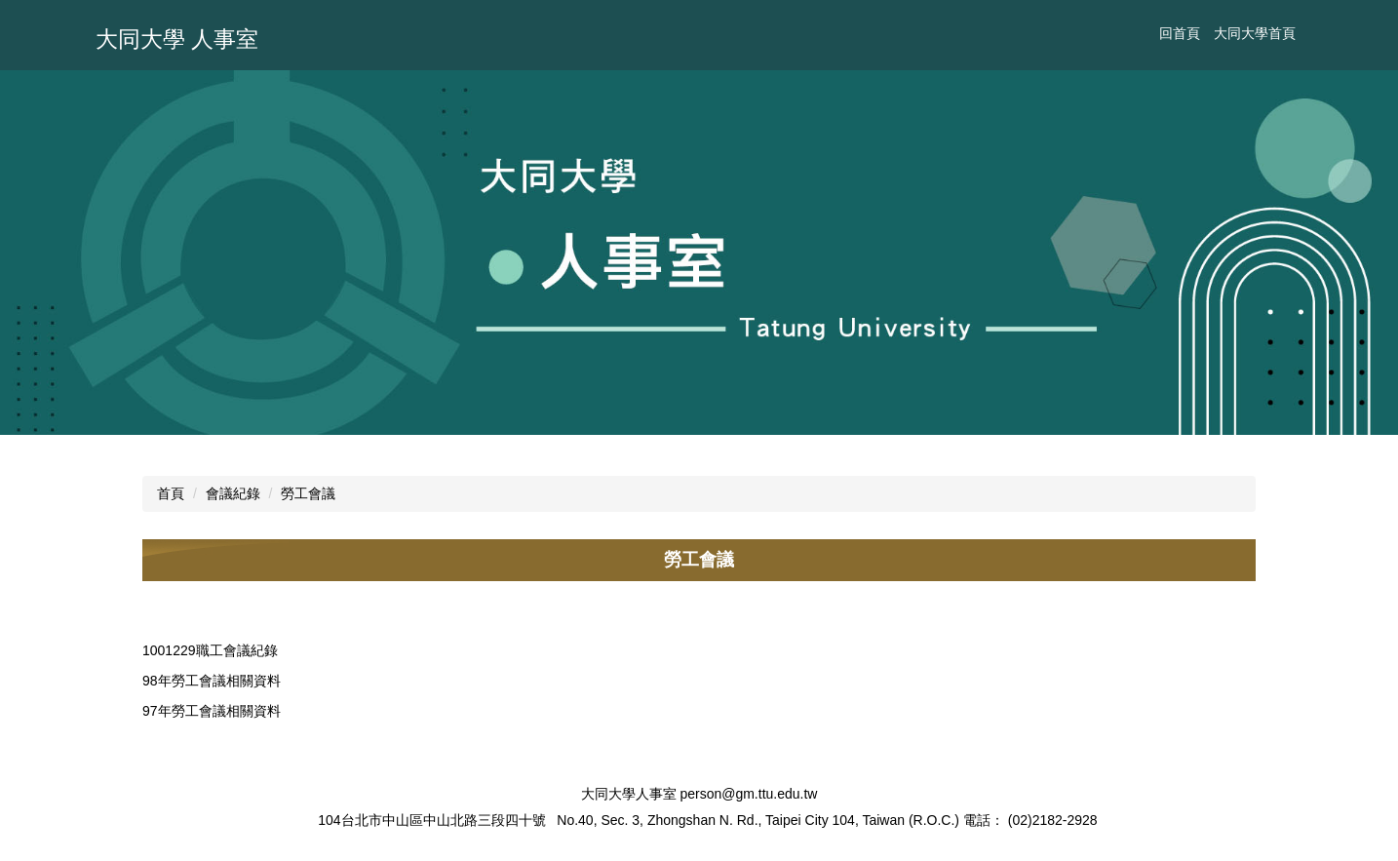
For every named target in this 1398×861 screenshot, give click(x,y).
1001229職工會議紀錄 (210, 650)
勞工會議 (308, 493)
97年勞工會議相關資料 (211, 711)
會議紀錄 (233, 493)
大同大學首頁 (1255, 33)
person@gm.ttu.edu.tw (748, 794)
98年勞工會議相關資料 (211, 680)
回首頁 (1179, 33)
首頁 (170, 493)
